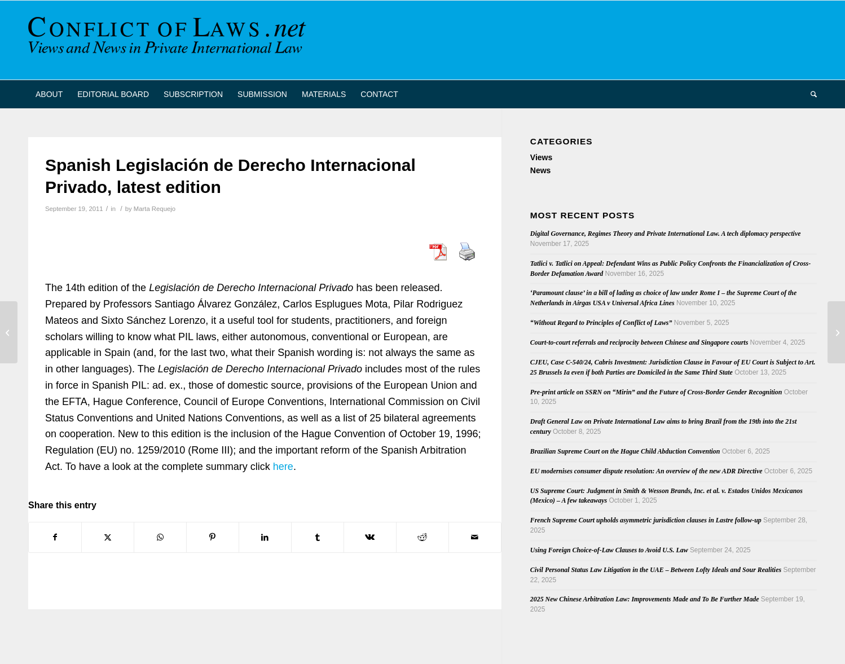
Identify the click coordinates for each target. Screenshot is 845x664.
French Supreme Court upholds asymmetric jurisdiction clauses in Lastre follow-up (646, 520)
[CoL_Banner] (169, 40)
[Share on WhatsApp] (160, 537)
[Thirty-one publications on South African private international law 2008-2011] (836, 332)
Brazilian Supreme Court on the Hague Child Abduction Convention (625, 451)
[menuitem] (49, 94)
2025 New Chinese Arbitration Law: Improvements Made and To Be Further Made (644, 599)
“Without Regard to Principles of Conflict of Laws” (601, 323)
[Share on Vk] (370, 537)
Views (541, 157)
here (283, 466)
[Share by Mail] (475, 537)
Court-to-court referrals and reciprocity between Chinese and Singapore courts (639, 342)
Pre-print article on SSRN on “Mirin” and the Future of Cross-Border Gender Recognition (656, 392)
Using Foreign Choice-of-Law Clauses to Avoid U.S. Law (609, 550)
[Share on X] (108, 537)
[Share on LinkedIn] (265, 537)
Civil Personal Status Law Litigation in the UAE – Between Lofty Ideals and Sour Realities (655, 570)
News (540, 170)
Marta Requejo (154, 208)
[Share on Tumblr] (318, 537)
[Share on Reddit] (422, 537)
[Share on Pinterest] (213, 537)
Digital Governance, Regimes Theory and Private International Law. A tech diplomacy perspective (665, 234)
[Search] (810, 94)
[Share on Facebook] (55, 537)
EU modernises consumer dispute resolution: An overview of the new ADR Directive (646, 471)
